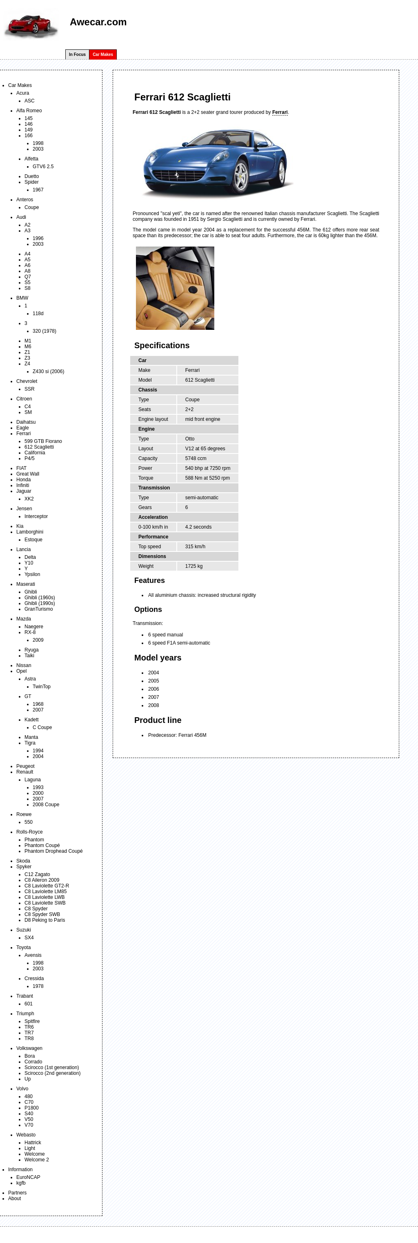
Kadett (31, 720)
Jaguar (23, 491)
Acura (22, 93)
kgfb (21, 1183)
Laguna (32, 780)
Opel (21, 671)
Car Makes (103, 54)
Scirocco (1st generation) (51, 1067)
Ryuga (31, 650)
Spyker (23, 866)
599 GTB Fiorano (43, 441)
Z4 (27, 364)
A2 (27, 225)
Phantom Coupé (42, 845)
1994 (38, 751)
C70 (28, 1102)
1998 (38, 143)
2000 (38, 793)
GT (27, 696)
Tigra (30, 743)
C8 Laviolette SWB (45, 903)
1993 (38, 787)
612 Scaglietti (39, 447)
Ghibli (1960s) (39, 597)
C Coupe (42, 727)
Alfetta (31, 159)
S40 (28, 1113)
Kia (19, 526)
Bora (29, 1056)
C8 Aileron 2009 (41, 880)
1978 (38, 986)
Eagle (22, 428)
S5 (27, 282)
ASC (29, 101)
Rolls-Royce (29, 832)
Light (29, 1148)
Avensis (33, 955)
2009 (38, 640)
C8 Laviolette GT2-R (46, 886)
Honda (23, 480)
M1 (27, 341)
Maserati (25, 584)
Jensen (24, 508)
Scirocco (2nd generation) (52, 1073)
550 (28, 822)
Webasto (26, 1135)
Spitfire (32, 1021)
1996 (38, 238)
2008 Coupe (46, 804)
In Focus (77, 54)
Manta (31, 737)
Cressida (34, 978)
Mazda (23, 619)
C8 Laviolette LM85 (45, 891)
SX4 (29, 938)
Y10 (28, 563)
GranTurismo (38, 609)
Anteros (24, 199)
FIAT (21, 468)
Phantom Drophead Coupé (53, 851)
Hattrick (32, 1142)
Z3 (27, 358)
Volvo (22, 1089)
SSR (29, 389)
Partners (17, 1193)
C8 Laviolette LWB (44, 897)
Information (20, 1169)
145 (28, 118)
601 (28, 1004)
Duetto (31, 176)
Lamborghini (29, 532)
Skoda (23, 861)
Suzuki (23, 930)
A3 (27, 230)
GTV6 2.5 (43, 166)
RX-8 (30, 632)
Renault (24, 772)
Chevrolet (26, 381)
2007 (38, 710)
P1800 (31, 1108)
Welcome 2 (36, 1160)
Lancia (23, 549)
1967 (38, 190)
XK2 (29, 499)
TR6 (29, 1027)
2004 (38, 756)
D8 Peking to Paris (44, 920)
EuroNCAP (28, 1177)
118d (38, 313)
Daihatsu (26, 422)
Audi (21, 217)
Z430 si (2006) (48, 371)
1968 (38, 704)
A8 (27, 271)
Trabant (24, 996)
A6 (27, 265)
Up (27, 1079)
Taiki (29, 655)
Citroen (24, 399)
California (34, 453)
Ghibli (30, 592)
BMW (22, 298)
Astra (30, 679)
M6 (27, 346)
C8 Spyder (36, 909)
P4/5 (29, 458)
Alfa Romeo (29, 110)
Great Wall (27, 474)
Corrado (33, 1062)
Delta (30, 557)
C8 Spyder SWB (42, 914)
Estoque (33, 540)
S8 (27, 288)
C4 (27, 406)
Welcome (34, 1154)
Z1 (27, 352)
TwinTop (42, 686)
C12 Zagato (37, 874)
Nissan (23, 665)
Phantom (34, 840)
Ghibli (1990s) (39, 603)
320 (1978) (44, 331)
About (14, 1198)
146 (28, 124)
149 (28, 130)
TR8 (29, 1038)
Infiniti (22, 485)
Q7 (27, 277)
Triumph (25, 1013)
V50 (28, 1119)
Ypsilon (32, 574)
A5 (27, 259)
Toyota (23, 947)
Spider (31, 182)
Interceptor (36, 516)
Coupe (31, 207)
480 (28, 1096)
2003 (38, 149)
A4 (27, 254)
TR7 (29, 1033)
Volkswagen (29, 1048)
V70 (28, 1125)
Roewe (23, 814)
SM (28, 412)
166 (28, 135)
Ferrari (23, 433)
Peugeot (25, 766)
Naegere (33, 626)
